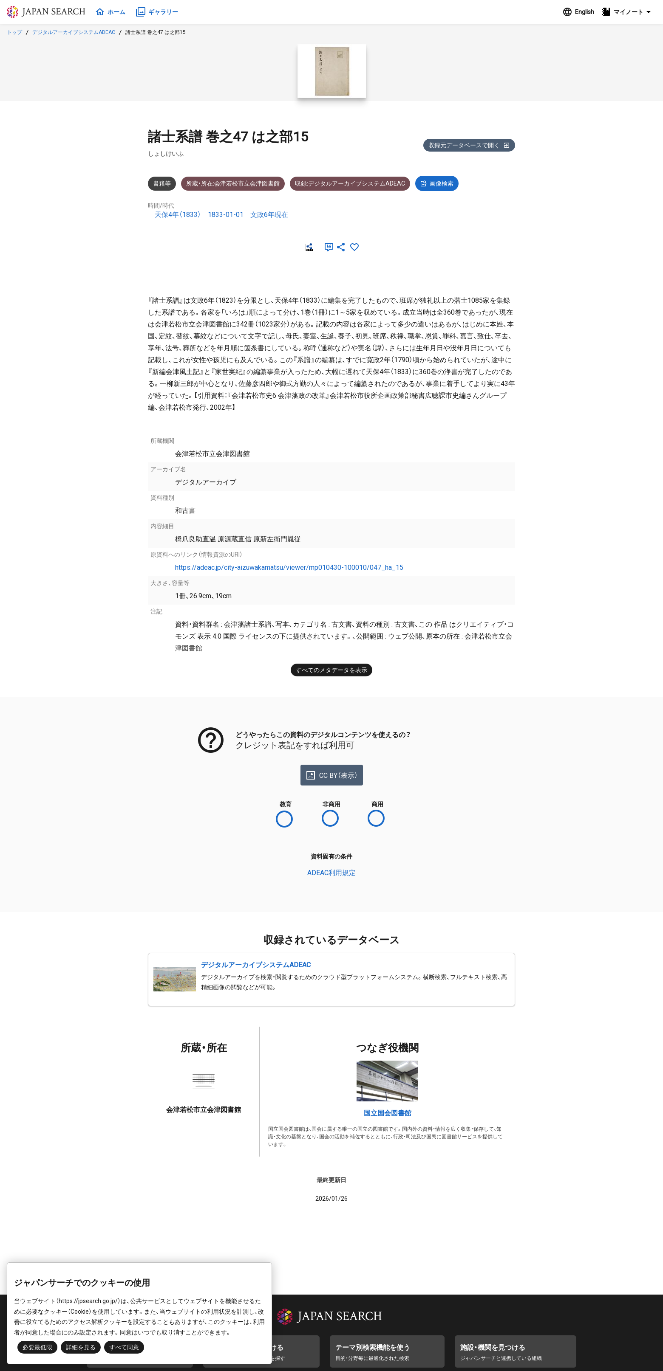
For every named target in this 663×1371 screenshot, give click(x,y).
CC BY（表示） (332, 775)
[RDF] (308, 247)
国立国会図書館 (387, 1113)
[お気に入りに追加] (354, 247)
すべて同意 (124, 1347)
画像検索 (436, 183)
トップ (14, 32)
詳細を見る (81, 1347)
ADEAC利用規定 (331, 873)
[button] (628, 12)
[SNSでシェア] (341, 247)
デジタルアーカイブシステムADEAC (73, 32)
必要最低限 (37, 1347)
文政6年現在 (269, 215)
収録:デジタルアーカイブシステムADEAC (350, 183)
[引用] (327, 247)
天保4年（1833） (178, 215)
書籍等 (162, 183)
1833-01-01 (226, 215)
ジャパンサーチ (47, 12)
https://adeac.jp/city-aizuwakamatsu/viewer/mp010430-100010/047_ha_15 (289, 567)
